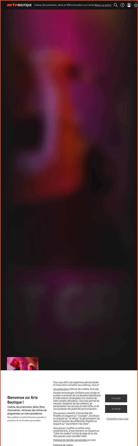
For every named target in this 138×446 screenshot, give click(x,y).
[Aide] (122, 5)
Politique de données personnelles (70, 440)
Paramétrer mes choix (117, 418)
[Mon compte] (129, 5)
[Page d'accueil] (19, 5)
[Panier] (136, 5)
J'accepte (116, 398)
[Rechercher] (116, 5)
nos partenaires (61, 389)
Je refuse (116, 409)
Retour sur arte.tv (103, 5)
